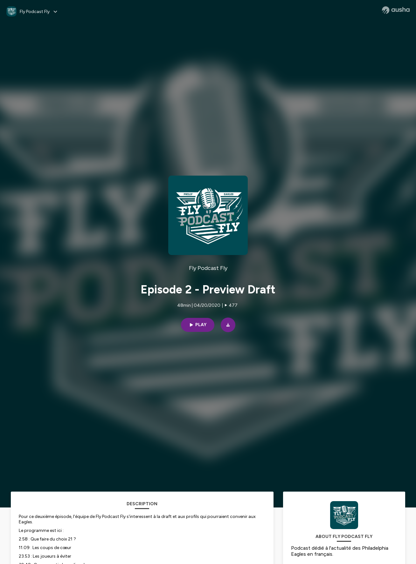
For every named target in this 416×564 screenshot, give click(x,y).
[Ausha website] (396, 10)
